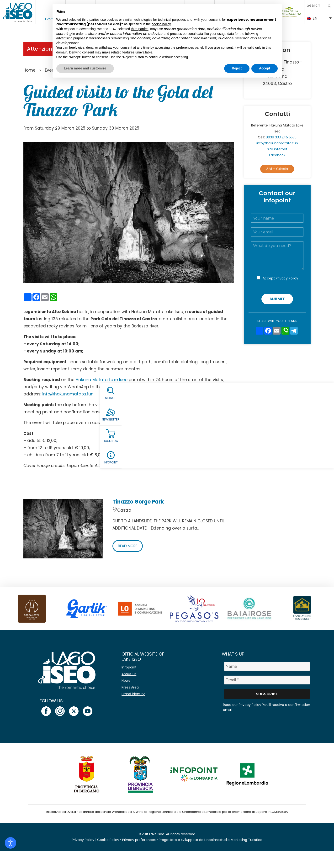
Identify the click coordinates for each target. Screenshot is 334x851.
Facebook (277, 155)
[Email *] (267, 680)
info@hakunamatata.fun (68, 394)
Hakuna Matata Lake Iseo (101, 380)
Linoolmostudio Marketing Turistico (233, 839)
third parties (139, 29)
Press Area (130, 687)
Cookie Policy (108, 839)
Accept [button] (264, 68)
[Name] (267, 666)
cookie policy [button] (161, 24)
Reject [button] (237, 68)
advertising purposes (71, 38)
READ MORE (129, 546)
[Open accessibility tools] (10, 843)
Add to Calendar (277, 169)
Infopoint (129, 667)
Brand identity (133, 694)
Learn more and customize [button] (85, 68)
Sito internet (277, 149)
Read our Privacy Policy (242, 704)
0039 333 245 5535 (281, 137)
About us (129, 674)
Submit (277, 299)
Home (29, 70)
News (126, 680)
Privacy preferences (139, 839)
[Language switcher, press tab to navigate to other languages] (319, 18)
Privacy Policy (287, 278)
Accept (280, 278)
